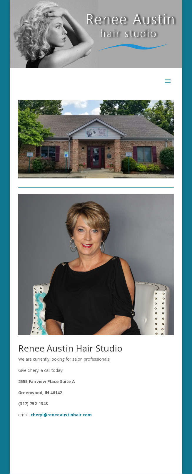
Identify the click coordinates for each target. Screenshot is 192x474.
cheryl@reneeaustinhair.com (61, 414)
